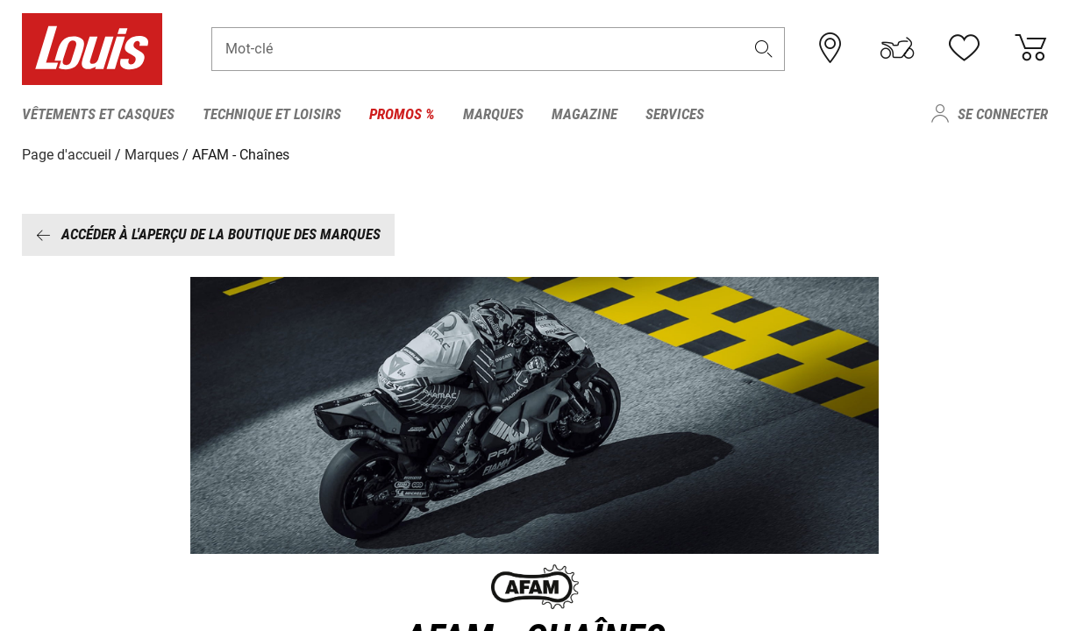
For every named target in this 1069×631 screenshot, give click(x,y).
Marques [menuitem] (493, 114)
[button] (762, 49)
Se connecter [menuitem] (1003, 114)
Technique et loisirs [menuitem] (272, 114)
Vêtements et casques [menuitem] (98, 114)
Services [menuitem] (674, 114)
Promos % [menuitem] (402, 114)
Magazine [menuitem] (584, 114)
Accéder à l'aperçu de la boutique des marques (208, 234)
